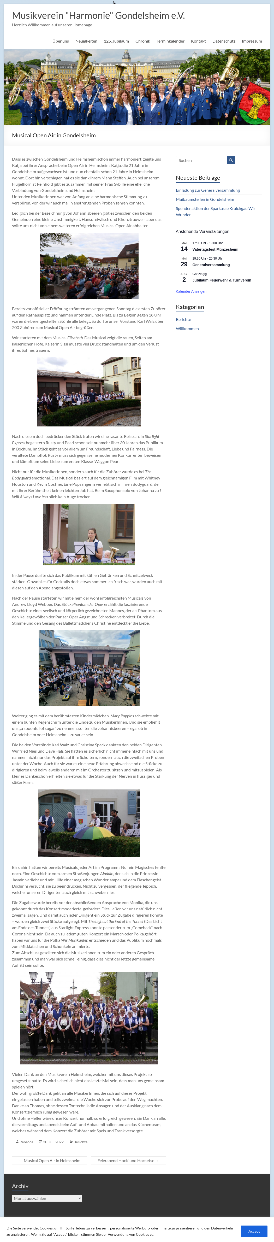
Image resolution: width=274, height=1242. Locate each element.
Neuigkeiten (86, 40)
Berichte (80, 1142)
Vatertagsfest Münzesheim (216, 249)
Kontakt (198, 40)
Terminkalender (170, 40)
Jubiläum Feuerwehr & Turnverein (222, 280)
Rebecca (26, 1142)
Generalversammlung (211, 265)
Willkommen (187, 328)
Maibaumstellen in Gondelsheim (205, 199)
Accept (254, 1231)
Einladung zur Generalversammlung (208, 190)
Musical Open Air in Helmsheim (49, 1160)
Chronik (142, 40)
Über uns (60, 40)
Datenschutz (223, 40)
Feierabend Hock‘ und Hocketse (128, 1160)
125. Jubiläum (116, 40)
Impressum (252, 40)
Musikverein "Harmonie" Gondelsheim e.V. (98, 15)
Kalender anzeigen (191, 291)
